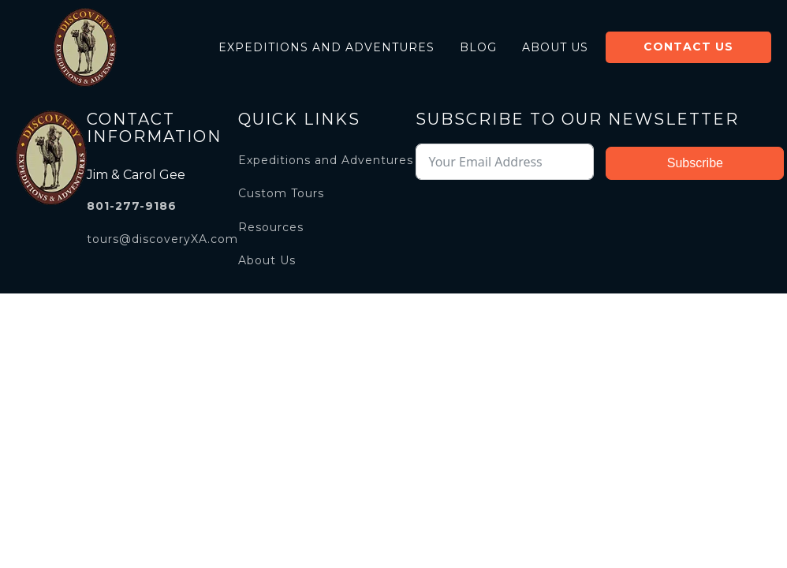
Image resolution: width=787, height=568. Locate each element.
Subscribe (695, 163)
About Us (555, 47)
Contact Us (688, 46)
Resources (271, 227)
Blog (478, 47)
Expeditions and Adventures (326, 47)
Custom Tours (281, 193)
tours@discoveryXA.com (162, 239)
